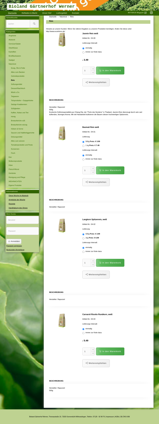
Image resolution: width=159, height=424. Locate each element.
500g (91, 141)
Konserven (15, 149)
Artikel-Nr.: (86, 38)
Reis (51, 21)
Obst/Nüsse (13, 48)
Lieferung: (86, 137)
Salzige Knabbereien (19, 104)
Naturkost (12, 64)
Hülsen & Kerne (17, 129)
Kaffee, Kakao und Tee (19, 113)
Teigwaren (15, 96)
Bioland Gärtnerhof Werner (42, 6)
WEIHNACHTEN (15, 181)
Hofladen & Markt (29, 13)
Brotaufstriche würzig (19, 125)
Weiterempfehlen (96, 82)
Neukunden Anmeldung (15, 250)
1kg (90, 238)
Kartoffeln (12, 52)
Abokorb (12, 40)
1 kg (90, 145)
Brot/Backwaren (15, 56)
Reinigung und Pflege (17, 177)
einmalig (87, 48)
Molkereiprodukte (15, 161)
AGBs (117, 416)
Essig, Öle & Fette (18, 68)
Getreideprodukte (17, 76)
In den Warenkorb (110, 70)
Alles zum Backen (18, 72)
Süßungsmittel (16, 84)
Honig (13, 116)
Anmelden (14, 241)
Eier (10, 157)
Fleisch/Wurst (14, 169)
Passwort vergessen (14, 246)
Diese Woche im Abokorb (18, 195)
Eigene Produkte (15, 185)
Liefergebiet (61, 13)
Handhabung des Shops (18, 208)
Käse (11, 165)
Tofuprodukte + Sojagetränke (22, 100)
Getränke (12, 173)
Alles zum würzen (18, 141)
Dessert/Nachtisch (18, 88)
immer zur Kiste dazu (92, 52)
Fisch (13, 153)
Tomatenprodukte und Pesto (22, 145)
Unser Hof (46, 13)
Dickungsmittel (16, 137)
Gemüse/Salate (15, 44)
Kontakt (75, 13)
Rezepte (12, 204)
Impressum (110, 416)
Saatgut (12, 60)
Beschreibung (56, 100)
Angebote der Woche (17, 200)
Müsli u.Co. (15, 92)
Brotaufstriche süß (18, 121)
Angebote (12, 36)
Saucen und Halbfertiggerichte (22, 133)
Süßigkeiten (15, 108)
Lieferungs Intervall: (89, 43)
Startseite (12, 13)
